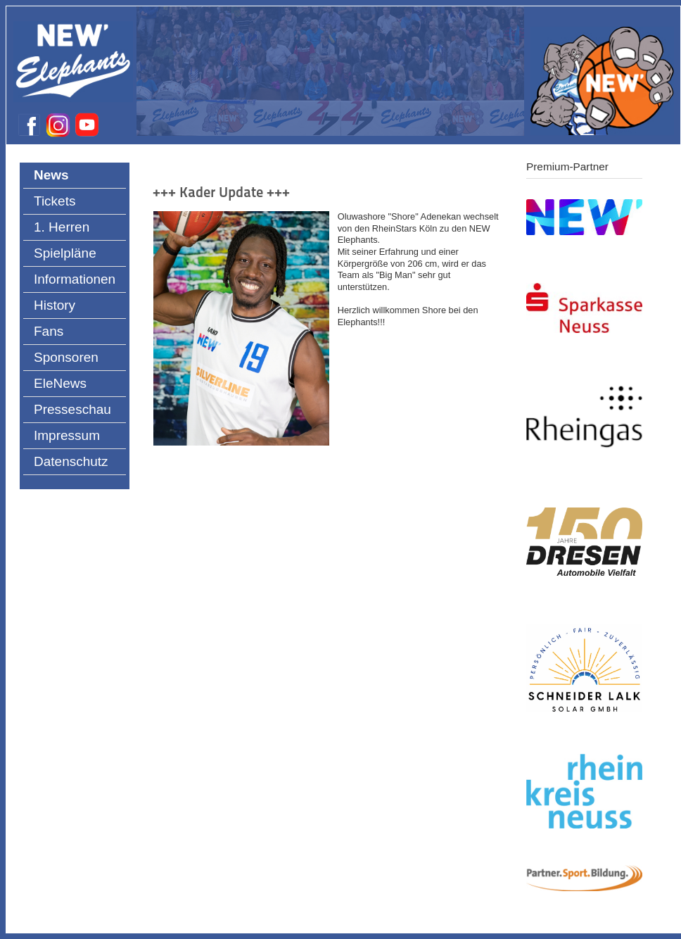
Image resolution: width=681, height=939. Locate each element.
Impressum (67, 435)
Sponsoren (66, 357)
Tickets (54, 201)
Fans (48, 331)
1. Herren (61, 227)
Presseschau (72, 409)
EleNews (60, 383)
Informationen (74, 279)
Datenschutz (71, 461)
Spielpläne (65, 253)
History (54, 305)
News (51, 175)
